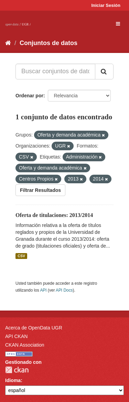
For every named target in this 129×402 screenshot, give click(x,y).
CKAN (17, 369)
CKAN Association (24, 345)
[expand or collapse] (118, 24)
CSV (21, 256)
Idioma (13, 380)
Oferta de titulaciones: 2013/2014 (54, 215)
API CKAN (16, 336)
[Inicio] (8, 43)
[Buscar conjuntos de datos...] (55, 71)
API (43, 290)
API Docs (64, 290)
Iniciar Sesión (105, 5)
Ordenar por (29, 95)
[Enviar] (104, 71)
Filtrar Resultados (40, 190)
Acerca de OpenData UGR (33, 327)
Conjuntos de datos (48, 43)
